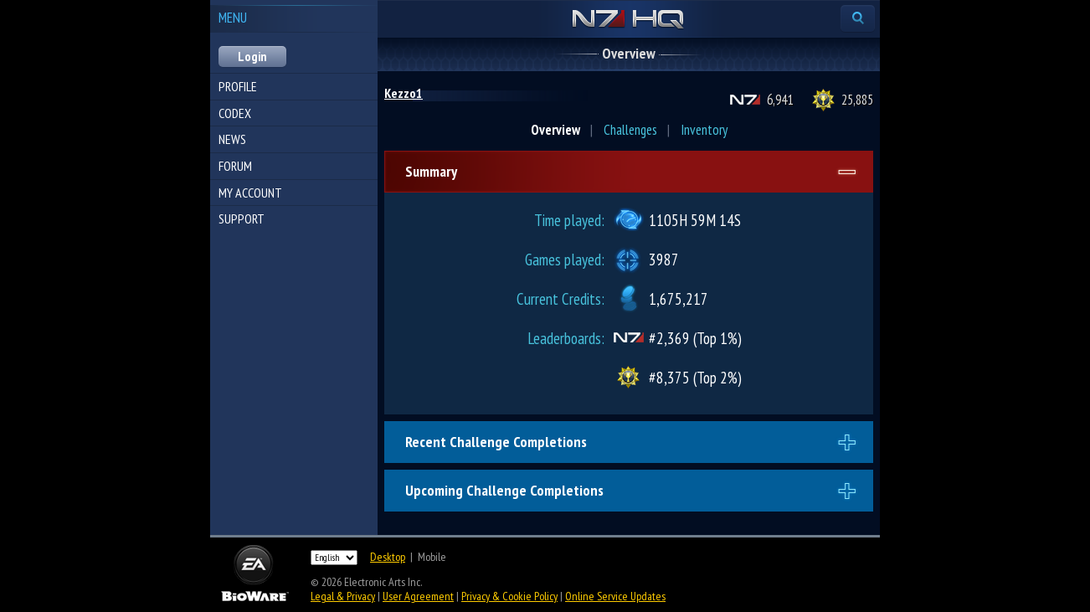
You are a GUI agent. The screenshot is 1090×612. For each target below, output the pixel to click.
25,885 (857, 99)
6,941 (780, 99)
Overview (555, 130)
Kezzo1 (403, 93)
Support (242, 218)
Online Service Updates (615, 596)
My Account (250, 192)
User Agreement (418, 596)
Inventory (704, 130)
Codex (235, 113)
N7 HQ (628, 20)
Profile (238, 86)
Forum (235, 165)
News (232, 139)
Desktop (387, 556)
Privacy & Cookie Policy (509, 596)
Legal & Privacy (343, 596)
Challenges (630, 130)
